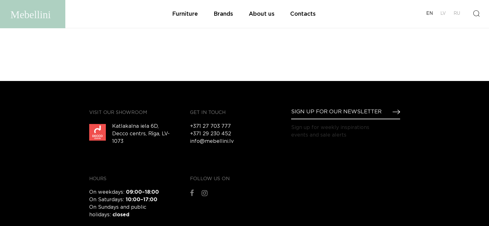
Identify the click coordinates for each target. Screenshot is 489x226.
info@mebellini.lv (212, 141)
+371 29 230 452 (210, 134)
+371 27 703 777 (210, 126)
